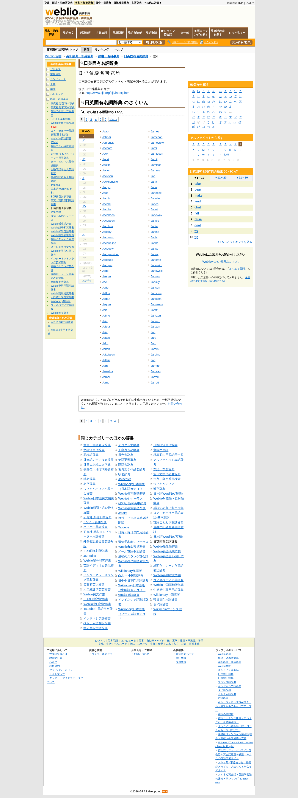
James (155, 131)
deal (197, 225)
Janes (154, 204)
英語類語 (85, 32)
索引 (86, 49)
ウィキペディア (163, 484)
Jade (105, 270)
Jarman (155, 365)
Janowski (157, 270)
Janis (154, 237)
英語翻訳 (151, 32)
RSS (165, 791)
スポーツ (142, 644)
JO (84, 206)
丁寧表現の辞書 (128, 450)
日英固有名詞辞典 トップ (62, 49)
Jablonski (108, 142)
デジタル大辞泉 (128, 445)
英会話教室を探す (218, 32)
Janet (154, 209)
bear (197, 189)
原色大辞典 (125, 454)
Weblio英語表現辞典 (167, 551)
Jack (105, 153)
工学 (52, 84)
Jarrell (155, 377)
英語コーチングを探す (201, 32)
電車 (141, 640)
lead (197, 201)
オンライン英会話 (168, 32)
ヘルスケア (56, 94)
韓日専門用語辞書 (165, 599)
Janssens (157, 304)
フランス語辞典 (227, 682)
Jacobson (108, 220)
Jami (154, 148)
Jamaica (107, 371)
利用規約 (54, 665)
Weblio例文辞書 (94, 594)
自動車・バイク (155, 640)
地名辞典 (89, 479)
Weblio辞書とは (58, 653)
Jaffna (106, 293)
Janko (154, 248)
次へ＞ (113, 119)
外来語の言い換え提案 (98, 459)
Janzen (155, 326)
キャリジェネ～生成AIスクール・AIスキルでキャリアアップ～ (233, 706)
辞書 (47, 3)
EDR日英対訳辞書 (95, 551)
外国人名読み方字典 (97, 464)
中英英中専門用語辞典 (168, 590)
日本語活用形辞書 (165, 445)
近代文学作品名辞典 (166, 474)
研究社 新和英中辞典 (132, 503)
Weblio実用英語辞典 (132, 508)
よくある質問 (237, 268)
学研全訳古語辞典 (95, 628)
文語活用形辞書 (94, 450)
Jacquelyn (108, 248)
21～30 (242, 177)
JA (83, 140)
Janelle (155, 198)
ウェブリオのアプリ (103, 653)
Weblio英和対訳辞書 (167, 575)
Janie (154, 226)
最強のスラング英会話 (133, 556)
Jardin (155, 349)
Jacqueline (109, 243)
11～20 (221, 177)
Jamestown (158, 142)
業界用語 (55, 74)
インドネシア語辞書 (97, 618)
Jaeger (106, 276)
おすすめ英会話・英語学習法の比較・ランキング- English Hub (233, 778)
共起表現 (101, 32)
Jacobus (107, 226)
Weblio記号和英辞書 (97, 560)
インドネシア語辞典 (229, 686)
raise (198, 219)
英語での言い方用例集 (168, 508)
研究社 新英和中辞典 (97, 517)
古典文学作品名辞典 (131, 469)
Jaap (105, 131)
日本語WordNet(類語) (168, 493)
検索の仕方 (55, 658)
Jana (154, 181)
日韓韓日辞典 (121, 3)
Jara (153, 337)
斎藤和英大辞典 (94, 584)
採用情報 (181, 662)
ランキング (102, 49)
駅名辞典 (124, 474)
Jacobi (106, 204)
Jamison (156, 164)
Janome (156, 259)
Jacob (106, 198)
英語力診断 (135, 32)
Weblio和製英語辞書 (132, 546)
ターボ (184, 32)
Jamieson (157, 153)
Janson (155, 287)
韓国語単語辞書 (128, 595)
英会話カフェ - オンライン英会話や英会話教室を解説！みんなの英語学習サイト (233, 754)
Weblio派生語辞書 (165, 546)
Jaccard (107, 148)
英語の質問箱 (226, 714)
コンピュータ (58, 79)
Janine (155, 231)
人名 (168, 644)
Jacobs (106, 209)
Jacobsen (108, 215)
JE (83, 159)
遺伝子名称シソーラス (133, 541)
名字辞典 (89, 484)
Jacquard (108, 237)
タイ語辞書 (160, 604)
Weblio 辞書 (53, 56)
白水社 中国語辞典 (130, 575)
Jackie (106, 164)
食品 (160, 644)
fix (196, 231)
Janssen (156, 298)
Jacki (105, 159)
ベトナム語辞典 (227, 694)
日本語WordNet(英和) (168, 536)
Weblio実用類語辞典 (132, 493)
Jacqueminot (110, 254)
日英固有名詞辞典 (136, 56)
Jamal (106, 377)
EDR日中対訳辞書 (95, 599)
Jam (105, 365)
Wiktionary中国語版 (166, 594)
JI (83, 178)
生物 (152, 644)
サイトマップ (57, 674)
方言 (176, 644)
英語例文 (68, 32)
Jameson (157, 137)
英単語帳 (118, 32)
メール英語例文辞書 (131, 551)
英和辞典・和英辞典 (79, 56)
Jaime (106, 315)
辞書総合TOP (235, 3)
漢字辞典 (159, 489)
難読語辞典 (91, 454)
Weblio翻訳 (224, 665)
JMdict (122, 513)
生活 (108, 644)
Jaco (105, 192)
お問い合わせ (141, 653)
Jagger (106, 304)
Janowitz (156, 265)
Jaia (105, 310)
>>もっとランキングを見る (235, 242)
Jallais (106, 360)
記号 (227, 155)
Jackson (107, 176)
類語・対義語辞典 (62, 3)
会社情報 (181, 658)
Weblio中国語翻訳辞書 (168, 585)
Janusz (155, 321)
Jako (105, 343)
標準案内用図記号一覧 (168, 454)
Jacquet (107, 265)
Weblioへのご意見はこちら (220, 261)
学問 (52, 89)
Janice (155, 220)
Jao (153, 332)
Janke (154, 243)
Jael (105, 282)
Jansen (155, 276)
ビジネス (55, 69)
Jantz (154, 310)
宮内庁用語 (160, 450)
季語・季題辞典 (163, 469)
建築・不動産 (188, 640)
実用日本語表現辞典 (97, 445)
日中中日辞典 (103, 3)
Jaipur (106, 326)
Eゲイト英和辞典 (95, 522)
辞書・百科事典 (108, 56)
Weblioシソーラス (130, 498)
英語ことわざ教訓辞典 (168, 522)
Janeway (156, 215)
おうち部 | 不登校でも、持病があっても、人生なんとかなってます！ (233, 766)
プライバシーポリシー (62, 670)
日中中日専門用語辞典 (133, 580)
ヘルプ (250, 3)
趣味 (132, 644)
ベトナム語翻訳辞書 (97, 623)
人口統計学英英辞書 (97, 589)
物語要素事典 (127, 459)
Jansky (155, 282)
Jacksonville (110, 181)
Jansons (156, 293)
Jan (153, 176)
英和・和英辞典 (84, 3)
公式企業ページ (185, 653)
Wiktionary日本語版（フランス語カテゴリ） (131, 613)
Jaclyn (106, 187)
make (198, 195)
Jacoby (106, 231)
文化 (101, 644)
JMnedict (89, 555)
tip (196, 237)
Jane (154, 187)
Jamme (155, 170)
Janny (154, 254)
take (197, 183)
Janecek (156, 192)
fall (196, 213)
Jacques (107, 259)
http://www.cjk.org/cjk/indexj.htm (107, 93)
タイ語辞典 (224, 690)
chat (197, 207)
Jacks (106, 170)
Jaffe (105, 287)
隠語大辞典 (125, 464)
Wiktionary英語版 (130, 571)
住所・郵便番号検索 (166, 479)
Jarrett (155, 382)
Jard (153, 343)
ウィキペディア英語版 (168, 580)
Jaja (105, 332)
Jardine (155, 354)
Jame (105, 382)
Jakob (106, 349)
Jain (105, 321)
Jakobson (108, 354)
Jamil (154, 159)
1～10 (199, 177)
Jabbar (106, 137)
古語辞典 (136, 3)
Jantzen (156, 315)
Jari (153, 360)
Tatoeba (123, 527)
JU (84, 234)
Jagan (106, 298)
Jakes (106, 337)
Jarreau (156, 371)
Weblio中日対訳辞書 (97, 604)
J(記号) (86, 280)
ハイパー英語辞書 (95, 527)
